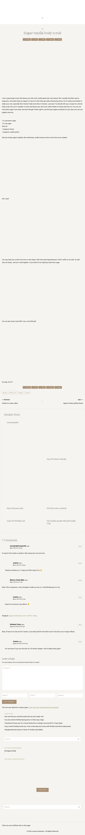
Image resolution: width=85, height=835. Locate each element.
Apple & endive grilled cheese (63, 401)
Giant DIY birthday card (16, 521)
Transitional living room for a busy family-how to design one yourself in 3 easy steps (33, 723)
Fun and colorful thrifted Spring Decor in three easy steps (24, 720)
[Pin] (34, 39)
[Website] (70, 695)
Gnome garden (13, 422)
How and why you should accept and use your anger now (24, 716)
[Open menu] (42, 18)
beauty (5, 393)
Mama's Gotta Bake (17, 580)
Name (5, 695)
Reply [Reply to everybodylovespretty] (80, 546)
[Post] (42, 39)
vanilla (27, 393)
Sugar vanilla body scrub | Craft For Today (23, 616)
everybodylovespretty (18, 546)
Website (61, 695)
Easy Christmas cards (15, 508)
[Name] (14, 695)
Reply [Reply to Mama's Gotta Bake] (80, 580)
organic (20, 393)
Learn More (43, 790)
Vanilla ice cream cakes (21, 401)
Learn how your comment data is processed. (44, 707)
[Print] (58, 39)
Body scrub (12, 393)
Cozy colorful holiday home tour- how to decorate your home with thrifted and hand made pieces (37, 726)
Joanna (15, 563)
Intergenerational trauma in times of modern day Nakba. (23, 730)
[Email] (50, 39)
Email (32, 695)
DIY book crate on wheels (56, 508)
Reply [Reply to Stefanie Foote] (80, 625)
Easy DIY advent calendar (56, 459)
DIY (42, 29)
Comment (6, 668)
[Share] (27, 39)
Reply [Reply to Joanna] (80, 563)
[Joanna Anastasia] (42, 6)
